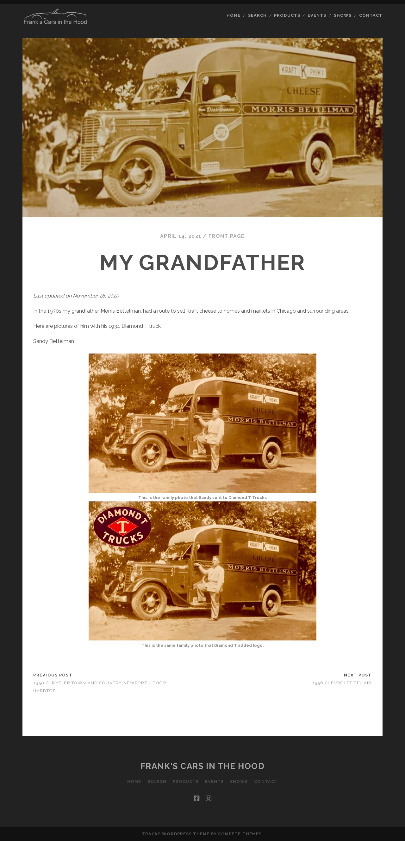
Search (257, 15)
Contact (371, 15)
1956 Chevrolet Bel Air (342, 683)
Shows (343, 15)
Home (233, 15)
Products (287, 15)
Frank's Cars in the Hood (202, 766)
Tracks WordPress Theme (175, 834)
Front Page (227, 236)
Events (317, 15)
